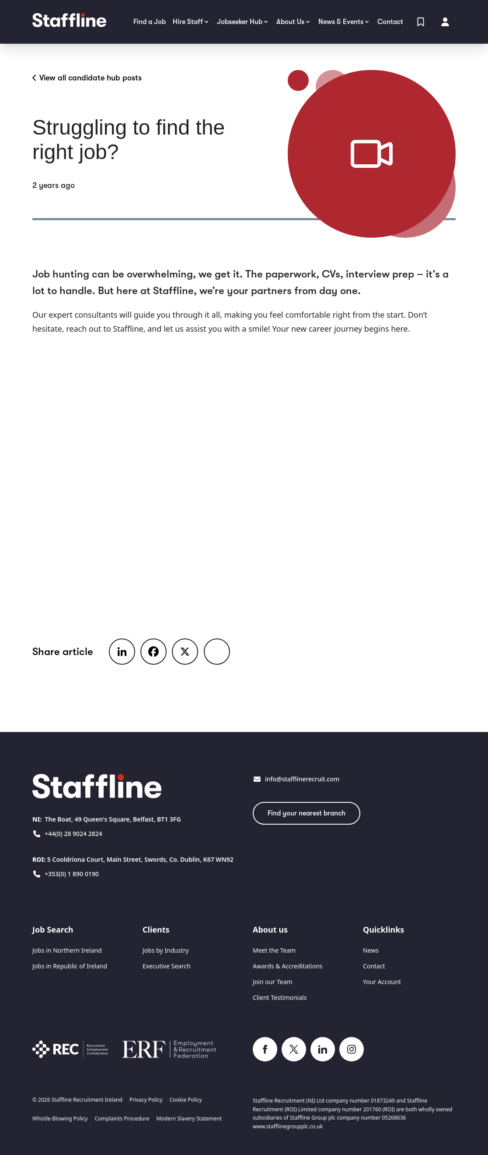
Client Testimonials (280, 997)
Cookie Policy (186, 1099)
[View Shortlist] (420, 21)
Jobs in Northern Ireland (67, 950)
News (371, 950)
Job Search (52, 929)
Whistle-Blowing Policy (59, 1118)
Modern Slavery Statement (189, 1118)
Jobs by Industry (166, 950)
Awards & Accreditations (288, 966)
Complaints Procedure (121, 1118)
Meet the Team (274, 950)
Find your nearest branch (306, 813)
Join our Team (272, 982)
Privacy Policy (146, 1099)
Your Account (382, 982)
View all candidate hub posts (87, 77)
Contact (374, 966)
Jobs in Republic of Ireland (69, 966)
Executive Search (167, 966)
